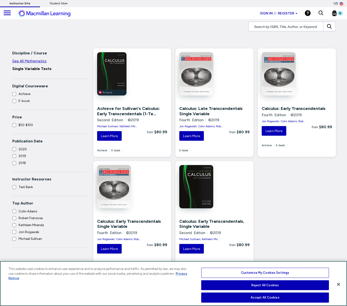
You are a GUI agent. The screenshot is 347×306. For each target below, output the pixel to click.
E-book (24, 101)
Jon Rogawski (29, 232)
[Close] (338, 284)
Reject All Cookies (265, 285)
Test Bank (26, 187)
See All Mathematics (29, 61)
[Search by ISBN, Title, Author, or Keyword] (285, 26)
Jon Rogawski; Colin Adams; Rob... (201, 126)
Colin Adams (28, 211)
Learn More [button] (109, 136)
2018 (22, 163)
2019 (22, 156)
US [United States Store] (338, 3)
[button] (320, 13)
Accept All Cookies (265, 297)
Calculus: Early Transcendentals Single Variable (129, 224)
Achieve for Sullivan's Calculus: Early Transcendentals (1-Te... (128, 111)
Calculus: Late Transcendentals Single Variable (211, 111)
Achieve (24, 94)
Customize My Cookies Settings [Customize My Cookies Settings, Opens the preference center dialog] (265, 272)
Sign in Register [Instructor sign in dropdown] (278, 13)
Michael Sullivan (30, 239)
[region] (173, 283)
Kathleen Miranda (31, 225)
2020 (23, 149)
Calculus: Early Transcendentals (294, 108)
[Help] (308, 13)
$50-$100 (26, 125)
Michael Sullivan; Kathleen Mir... (117, 126)
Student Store (58, 3)
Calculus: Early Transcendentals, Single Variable (211, 224)
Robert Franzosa (31, 218)
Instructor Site (20, 3)
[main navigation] (7, 13)
